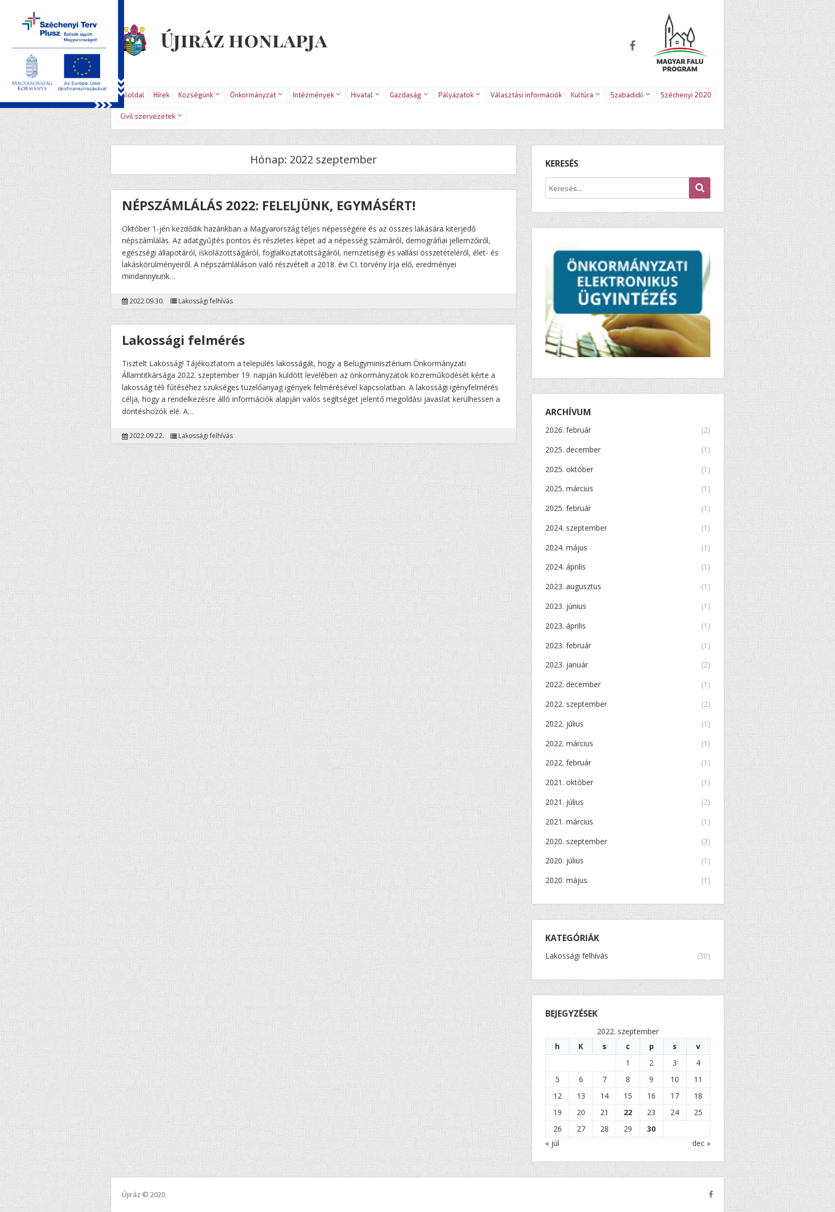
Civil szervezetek (147, 116)
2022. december (573, 684)
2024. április (565, 567)
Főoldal (132, 94)
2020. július (564, 860)
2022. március (569, 743)
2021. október (569, 782)
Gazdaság (405, 94)
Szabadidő (627, 94)
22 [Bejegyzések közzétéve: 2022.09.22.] (628, 1112)
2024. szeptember (576, 528)
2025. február (568, 508)
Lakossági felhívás (205, 301)
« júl (552, 1143)
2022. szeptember (576, 704)
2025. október (569, 469)
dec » (701, 1143)
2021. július (564, 802)
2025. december (573, 450)
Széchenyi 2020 (685, 94)
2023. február (568, 645)
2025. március (569, 488)
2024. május (566, 548)
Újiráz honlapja (245, 38)
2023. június (565, 606)
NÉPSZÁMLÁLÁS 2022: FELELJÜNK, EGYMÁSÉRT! (268, 205)
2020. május (566, 880)
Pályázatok (455, 94)
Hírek (161, 94)
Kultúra (582, 94)
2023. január (566, 665)
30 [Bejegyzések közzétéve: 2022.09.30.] (651, 1129)
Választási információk (526, 94)
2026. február (568, 430)
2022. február (568, 763)
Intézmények (313, 94)
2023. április (565, 626)
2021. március (569, 822)
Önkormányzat (253, 94)
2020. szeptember (576, 841)
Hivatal (362, 94)
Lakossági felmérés (183, 340)
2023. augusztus (573, 586)
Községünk (195, 94)
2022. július (564, 724)
